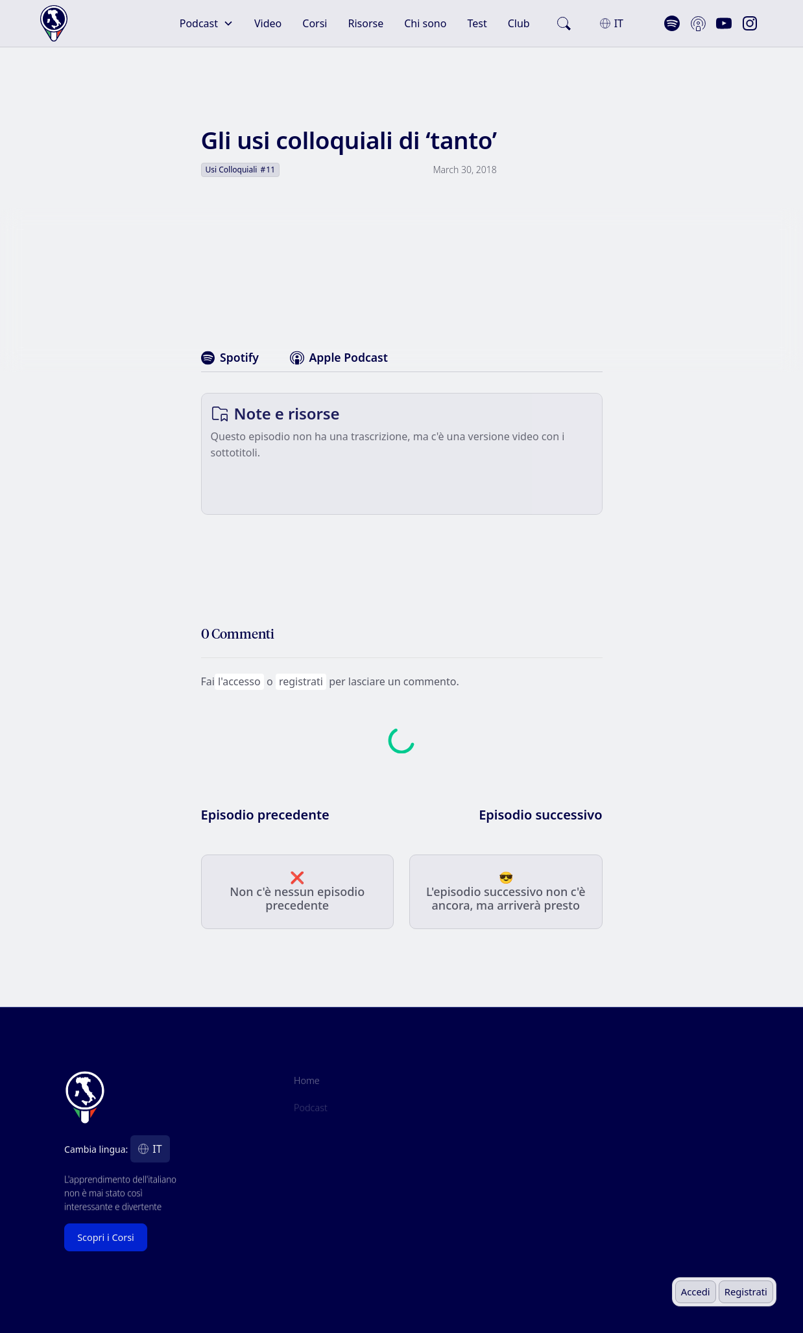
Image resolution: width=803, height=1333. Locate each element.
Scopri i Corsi (105, 1237)
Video (268, 23)
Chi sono (425, 23)
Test (476, 23)
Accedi (695, 1291)
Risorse (366, 23)
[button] (206, 23)
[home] (83, 23)
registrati (301, 681)
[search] (564, 23)
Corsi (314, 23)
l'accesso (239, 681)
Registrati (746, 1291)
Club (519, 23)
